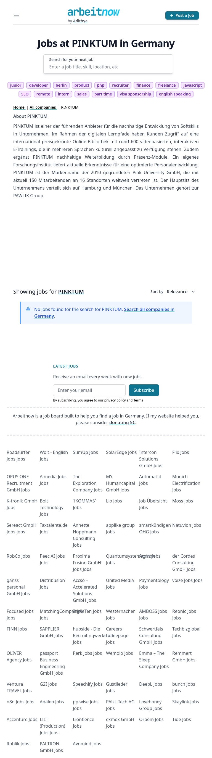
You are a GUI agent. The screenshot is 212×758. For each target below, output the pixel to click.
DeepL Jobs (150, 684)
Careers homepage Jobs (117, 635)
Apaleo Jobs (52, 702)
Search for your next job (71, 59)
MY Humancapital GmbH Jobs (120, 483)
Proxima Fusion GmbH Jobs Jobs (87, 562)
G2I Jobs (48, 684)
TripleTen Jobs (87, 611)
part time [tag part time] (103, 94)
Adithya (80, 20)
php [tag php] (100, 85)
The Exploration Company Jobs (87, 483)
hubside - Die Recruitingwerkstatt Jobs (93, 635)
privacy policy (115, 400)
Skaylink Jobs (185, 702)
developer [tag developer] (38, 85)
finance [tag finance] (143, 85)
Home (19, 107)
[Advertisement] (106, 245)
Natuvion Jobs (186, 525)
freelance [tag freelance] (167, 85)
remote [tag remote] (43, 94)
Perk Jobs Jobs (87, 653)
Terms (138, 400)
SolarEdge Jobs (121, 452)
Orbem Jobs (151, 719)
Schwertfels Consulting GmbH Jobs (151, 635)
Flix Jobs (180, 452)
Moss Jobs (182, 501)
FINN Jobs (17, 629)
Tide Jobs (181, 719)
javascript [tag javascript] (193, 85)
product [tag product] (82, 85)
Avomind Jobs (87, 744)
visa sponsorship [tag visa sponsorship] (135, 94)
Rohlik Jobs (18, 744)
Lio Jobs (114, 501)
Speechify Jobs (88, 684)
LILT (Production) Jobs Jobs (52, 726)
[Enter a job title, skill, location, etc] (108, 66)
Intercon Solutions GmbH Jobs (150, 459)
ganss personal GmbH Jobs (18, 587)
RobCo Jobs (18, 556)
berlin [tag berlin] (61, 85)
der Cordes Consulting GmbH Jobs (183, 562)
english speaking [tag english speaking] (175, 94)
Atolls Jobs (149, 556)
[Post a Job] (182, 15)
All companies (43, 107)
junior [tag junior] (16, 85)
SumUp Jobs (85, 452)
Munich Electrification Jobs (186, 483)
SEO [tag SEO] (25, 94)
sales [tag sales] (82, 94)
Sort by (156, 291)
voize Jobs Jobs (187, 580)
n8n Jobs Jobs (20, 702)
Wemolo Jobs (119, 653)
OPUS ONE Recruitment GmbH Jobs (19, 483)
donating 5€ (122, 422)
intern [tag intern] (64, 94)
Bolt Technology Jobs (51, 507)
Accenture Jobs (22, 719)
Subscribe (144, 390)
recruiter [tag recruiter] (120, 85)
